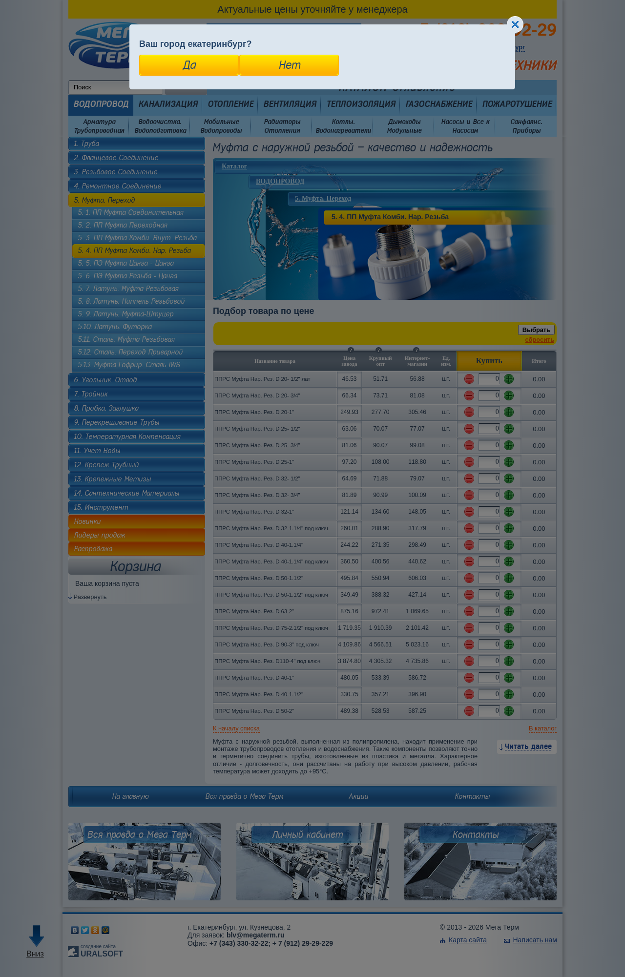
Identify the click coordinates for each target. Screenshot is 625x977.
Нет (289, 65)
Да (189, 65)
